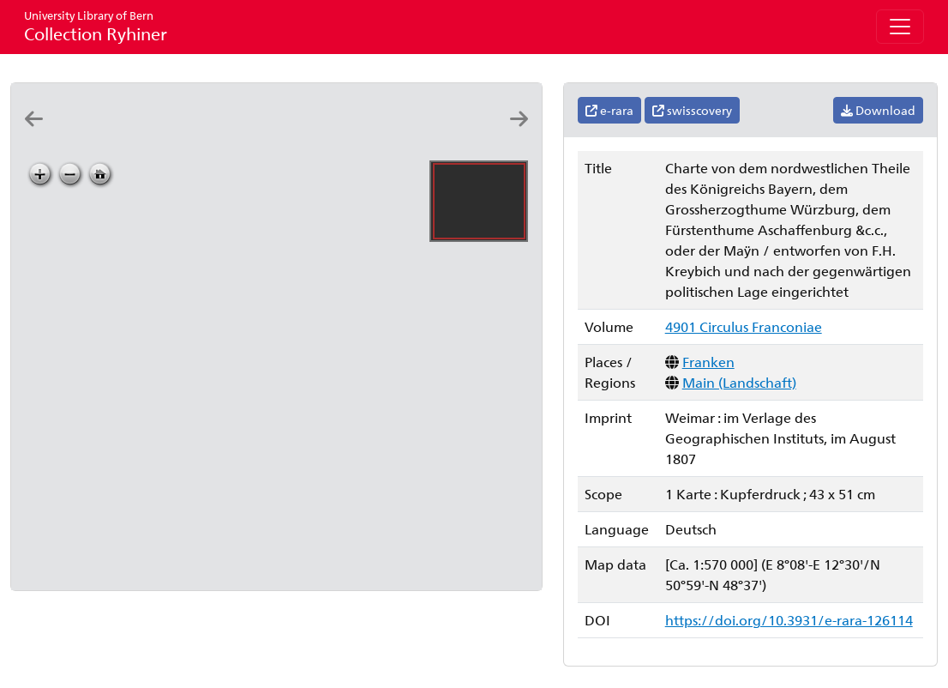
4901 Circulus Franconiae (743, 326)
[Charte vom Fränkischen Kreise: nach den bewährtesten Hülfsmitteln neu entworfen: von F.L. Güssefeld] (181, 134)
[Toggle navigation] (900, 26)
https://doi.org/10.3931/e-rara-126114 (789, 620)
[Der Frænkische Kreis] (81, 134)
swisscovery (692, 110)
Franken (708, 362)
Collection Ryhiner (95, 26)
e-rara (609, 110)
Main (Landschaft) (739, 382)
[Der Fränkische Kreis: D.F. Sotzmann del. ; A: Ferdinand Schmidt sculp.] (131, 134)
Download (878, 110)
